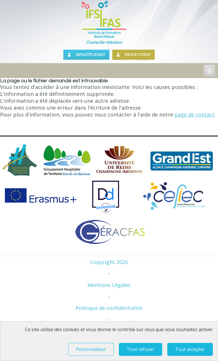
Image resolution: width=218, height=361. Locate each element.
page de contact (194, 114)
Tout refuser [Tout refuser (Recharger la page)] (140, 349)
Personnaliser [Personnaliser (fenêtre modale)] (91, 349)
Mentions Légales (109, 285)
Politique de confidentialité (109, 307)
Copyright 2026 (109, 262)
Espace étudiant (86, 54)
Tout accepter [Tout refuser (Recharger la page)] (190, 349)
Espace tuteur (133, 54)
